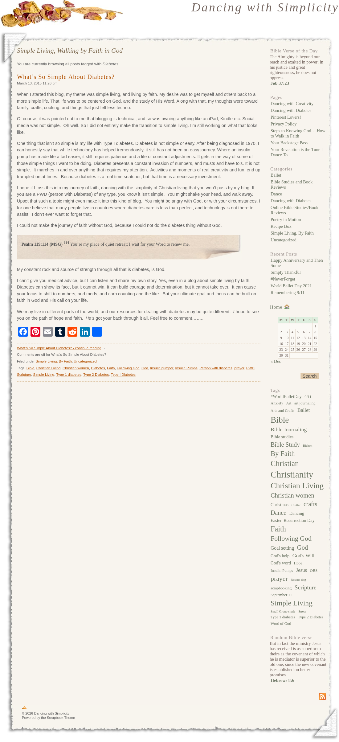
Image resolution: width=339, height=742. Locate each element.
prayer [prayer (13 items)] (279, 578)
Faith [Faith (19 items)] (278, 529)
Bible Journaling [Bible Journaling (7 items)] (289, 429)
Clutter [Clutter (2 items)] (296, 505)
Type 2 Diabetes (96, 374)
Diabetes (98, 368)
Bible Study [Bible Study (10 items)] (285, 444)
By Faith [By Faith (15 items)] (283, 453)
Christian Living (48, 368)
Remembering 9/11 (287, 292)
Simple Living (44, 374)
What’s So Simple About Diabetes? (66, 76)
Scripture (24, 374)
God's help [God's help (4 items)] (280, 555)
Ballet (276, 175)
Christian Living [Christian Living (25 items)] (297, 485)
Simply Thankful (286, 272)
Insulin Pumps (186, 368)
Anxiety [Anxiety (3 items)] (277, 403)
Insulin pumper (161, 368)
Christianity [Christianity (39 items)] (292, 474)
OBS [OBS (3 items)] (314, 570)
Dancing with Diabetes (291, 110)
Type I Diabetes (123, 374)
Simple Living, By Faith (54, 361)
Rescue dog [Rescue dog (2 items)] (298, 579)
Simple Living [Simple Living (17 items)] (291, 603)
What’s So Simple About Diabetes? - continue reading (59, 348)
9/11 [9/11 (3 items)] (307, 397)
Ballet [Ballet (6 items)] (303, 410)
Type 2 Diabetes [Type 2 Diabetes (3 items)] (310, 617)
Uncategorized (85, 361)
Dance (276, 193)
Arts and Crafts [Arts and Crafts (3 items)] (282, 410)
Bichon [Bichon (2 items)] (307, 445)
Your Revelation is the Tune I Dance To (297, 152)
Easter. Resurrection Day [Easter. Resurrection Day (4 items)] (293, 520)
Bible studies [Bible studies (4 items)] (282, 436)
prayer (239, 368)
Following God (128, 368)
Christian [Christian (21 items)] (285, 463)
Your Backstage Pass (289, 142)
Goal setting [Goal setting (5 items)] (282, 548)
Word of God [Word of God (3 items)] (281, 623)
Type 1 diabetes (68, 374)
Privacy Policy (283, 123)
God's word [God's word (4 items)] (281, 562)
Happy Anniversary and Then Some (297, 263)
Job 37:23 (280, 83)
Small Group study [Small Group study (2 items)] (283, 611)
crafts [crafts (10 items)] (310, 504)
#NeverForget (283, 279)
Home (276, 307)
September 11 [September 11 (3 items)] (281, 595)
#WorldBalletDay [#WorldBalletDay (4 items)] (286, 396)
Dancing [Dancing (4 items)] (296, 513)
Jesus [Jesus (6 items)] (301, 570)
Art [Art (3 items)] (288, 403)
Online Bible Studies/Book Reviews (294, 210)
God (144, 368)
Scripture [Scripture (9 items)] (306, 587)
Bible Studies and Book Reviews (291, 184)
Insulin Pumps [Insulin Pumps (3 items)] (282, 570)
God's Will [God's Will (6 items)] (303, 556)
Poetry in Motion (286, 219)
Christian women (76, 368)
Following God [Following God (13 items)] (291, 538)
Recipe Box (281, 226)
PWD (250, 368)
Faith (111, 368)
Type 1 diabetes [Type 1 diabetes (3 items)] (283, 617)
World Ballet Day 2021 (291, 285)
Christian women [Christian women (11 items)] (292, 495)
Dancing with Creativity (292, 103)
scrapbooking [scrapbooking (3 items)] (281, 588)
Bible (31, 368)
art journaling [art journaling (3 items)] (305, 403)
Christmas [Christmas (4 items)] (279, 504)
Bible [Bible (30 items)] (280, 419)
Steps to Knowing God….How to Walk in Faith (298, 133)
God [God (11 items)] (302, 547)
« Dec (276, 361)
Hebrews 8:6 (282, 680)
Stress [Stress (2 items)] (302, 611)
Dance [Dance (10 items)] (278, 512)
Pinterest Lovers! (286, 117)
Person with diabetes (215, 368)
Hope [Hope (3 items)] (298, 563)
